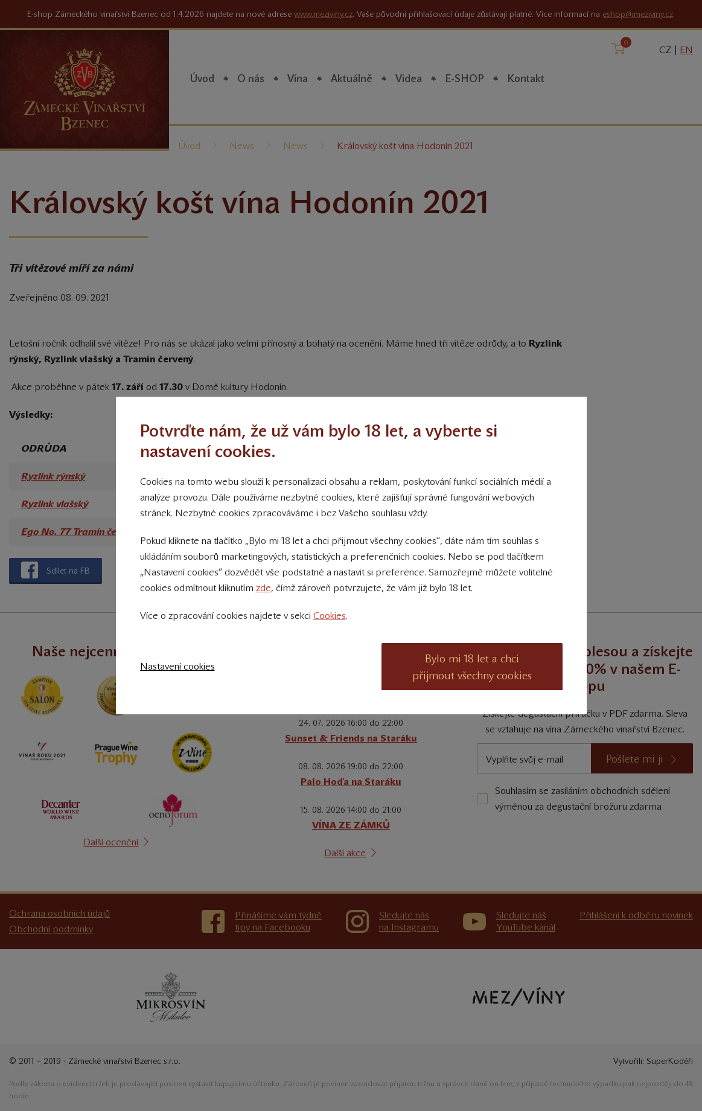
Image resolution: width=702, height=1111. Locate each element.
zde (263, 588)
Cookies (329, 615)
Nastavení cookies (177, 666)
